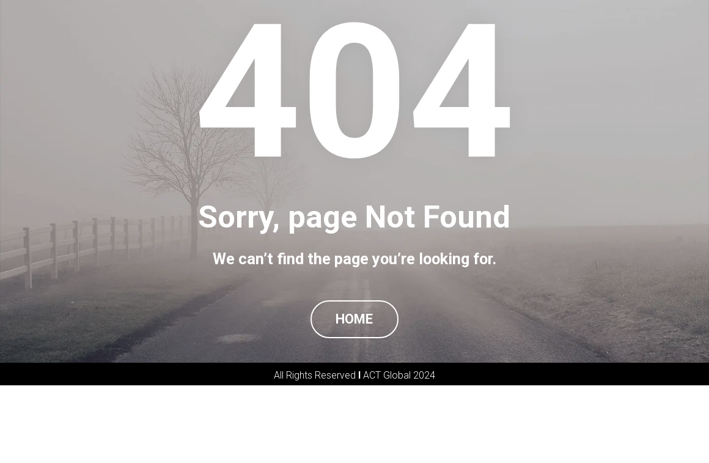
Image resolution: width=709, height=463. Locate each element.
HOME (354, 358)
